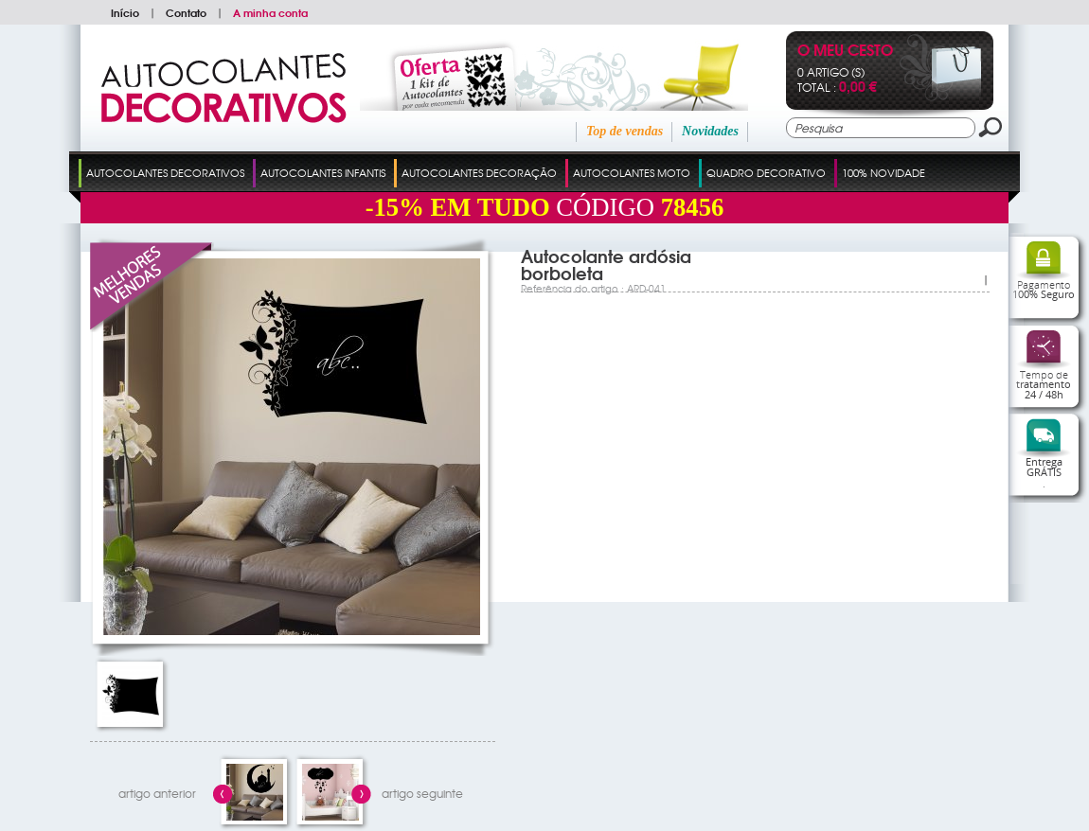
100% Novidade (883, 172)
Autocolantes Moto (631, 172)
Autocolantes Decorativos (165, 172)
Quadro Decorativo (766, 172)
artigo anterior (157, 793)
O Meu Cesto (845, 52)
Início (125, 12)
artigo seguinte (422, 793)
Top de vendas (624, 131)
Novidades (710, 131)
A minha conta (270, 12)
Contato (186, 12)
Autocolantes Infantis (322, 172)
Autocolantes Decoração (479, 172)
